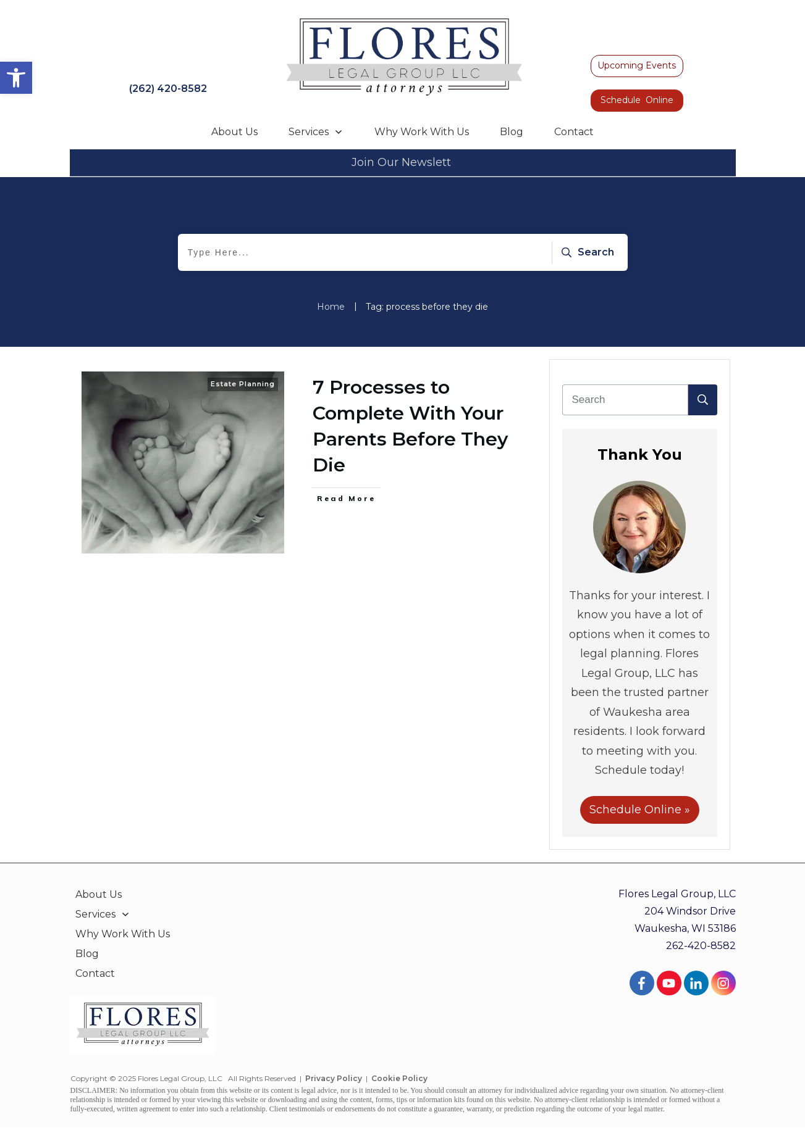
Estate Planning (243, 383)
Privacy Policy (333, 1078)
